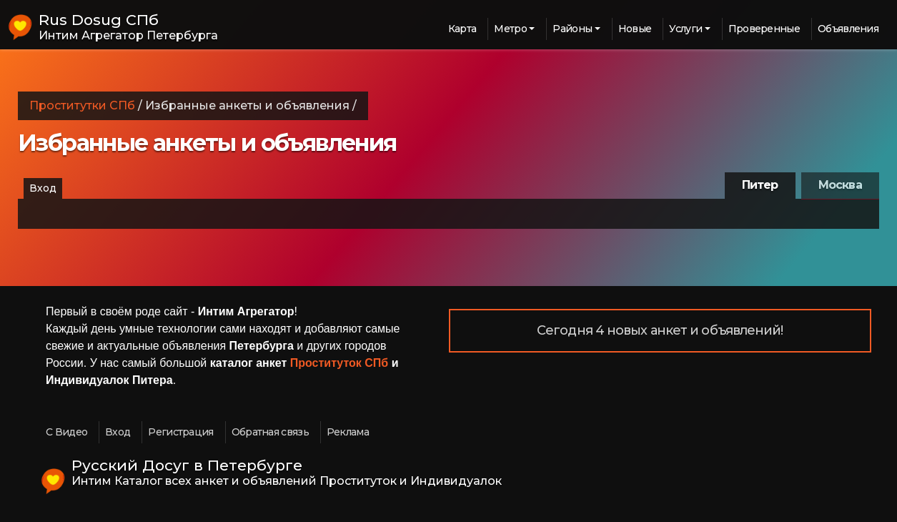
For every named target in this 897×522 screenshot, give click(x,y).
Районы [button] (572, 28)
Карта (462, 28)
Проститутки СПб (82, 105)
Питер (760, 185)
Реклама (348, 431)
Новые (635, 28)
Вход (42, 188)
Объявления (848, 28)
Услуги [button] (685, 28)
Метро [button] (510, 28)
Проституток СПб (339, 363)
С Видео (66, 431)
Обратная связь (270, 431)
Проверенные (764, 28)
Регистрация (180, 431)
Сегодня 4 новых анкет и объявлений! (660, 330)
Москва (840, 185)
